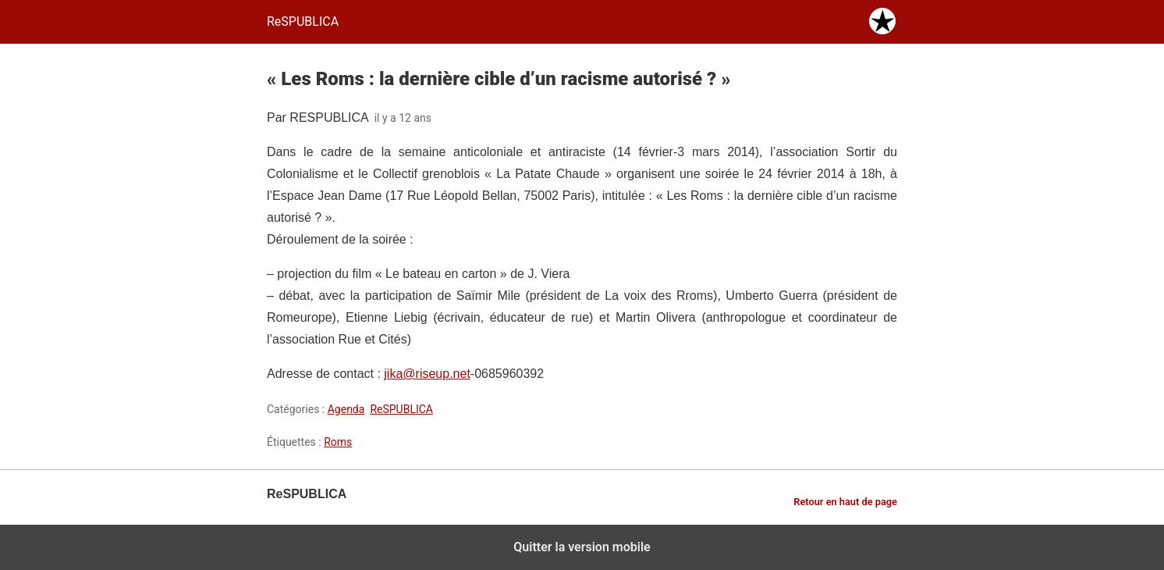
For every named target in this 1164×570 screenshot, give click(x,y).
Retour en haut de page (845, 502)
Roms (338, 442)
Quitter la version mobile (581, 547)
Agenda (346, 409)
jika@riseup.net (427, 373)
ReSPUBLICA (401, 409)
